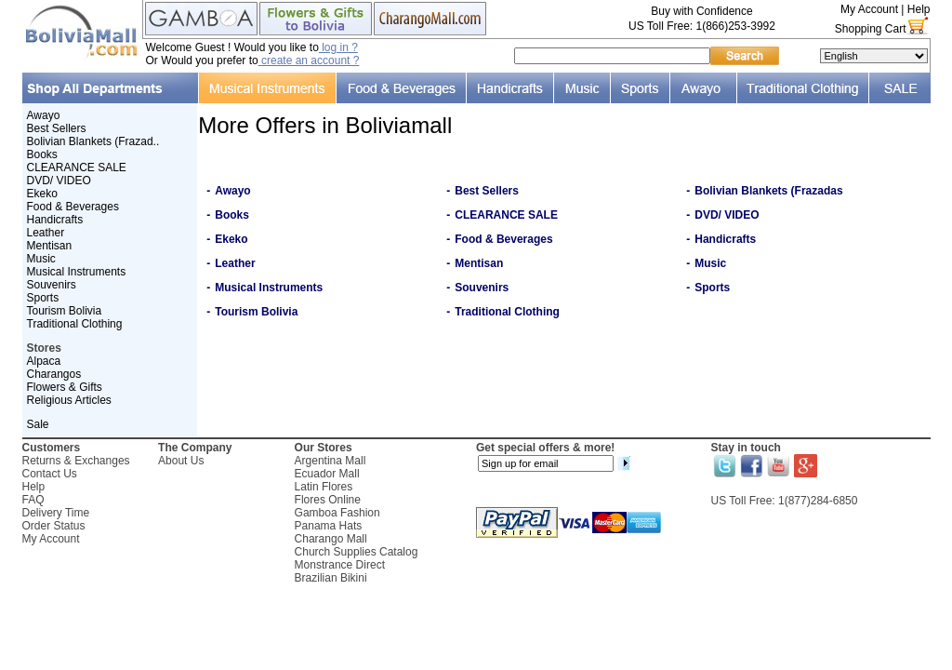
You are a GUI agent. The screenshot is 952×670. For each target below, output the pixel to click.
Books (42, 154)
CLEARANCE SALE (76, 167)
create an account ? (309, 60)
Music (41, 258)
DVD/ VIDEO (59, 180)
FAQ (33, 499)
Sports (43, 297)
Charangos (54, 374)
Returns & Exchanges (76, 460)
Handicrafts (55, 219)
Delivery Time (56, 512)
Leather (46, 232)
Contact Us (49, 473)
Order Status (54, 525)
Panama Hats (329, 525)
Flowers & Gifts (64, 387)
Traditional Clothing (75, 323)
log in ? (338, 47)
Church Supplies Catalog (356, 551)
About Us (181, 460)
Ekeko (42, 193)
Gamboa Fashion (337, 512)
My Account (869, 9)
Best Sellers (56, 128)
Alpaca (44, 361)
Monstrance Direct (340, 564)
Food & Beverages (73, 206)
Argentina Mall (330, 460)
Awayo (43, 115)
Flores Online (328, 499)
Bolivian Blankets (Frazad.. (93, 141)
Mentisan (50, 245)
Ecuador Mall (327, 473)
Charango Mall (331, 538)
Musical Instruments (76, 271)
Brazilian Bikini (331, 577)
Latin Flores (324, 486)
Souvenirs (51, 284)
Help (919, 9)
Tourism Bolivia (64, 310)
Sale (38, 424)
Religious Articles (69, 400)
